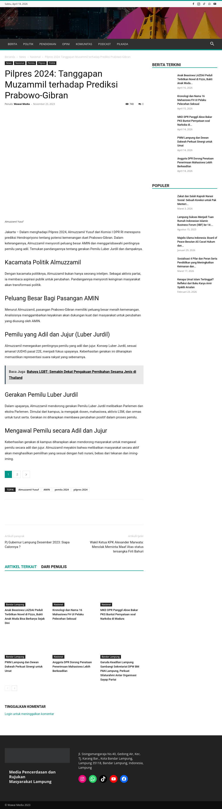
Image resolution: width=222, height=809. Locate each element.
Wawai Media (22, 104)
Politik (52, 63)
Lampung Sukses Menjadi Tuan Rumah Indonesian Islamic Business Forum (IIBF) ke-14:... (195, 221)
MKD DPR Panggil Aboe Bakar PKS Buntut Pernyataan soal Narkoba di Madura (119, 614)
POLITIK (28, 44)
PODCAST (104, 44)
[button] (212, 44)
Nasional (35, 57)
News (22, 57)
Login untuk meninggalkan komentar (29, 714)
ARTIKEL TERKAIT (21, 566)
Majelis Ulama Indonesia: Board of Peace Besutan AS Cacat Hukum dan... (197, 241)
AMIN (47, 489)
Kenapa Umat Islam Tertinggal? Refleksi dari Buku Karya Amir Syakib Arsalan (195, 283)
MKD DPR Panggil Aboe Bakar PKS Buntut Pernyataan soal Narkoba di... (194, 120)
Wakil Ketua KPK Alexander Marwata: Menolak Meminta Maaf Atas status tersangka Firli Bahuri (117, 546)
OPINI (66, 44)
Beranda (10, 57)
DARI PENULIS (54, 566)
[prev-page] (7, 688)
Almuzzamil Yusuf (28, 489)
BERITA (12, 44)
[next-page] (14, 688)
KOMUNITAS (84, 44)
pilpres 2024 (80, 489)
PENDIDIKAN (47, 44)
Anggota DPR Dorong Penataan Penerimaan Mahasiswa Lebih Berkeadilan (72, 667)
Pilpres (41, 63)
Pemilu (31, 63)
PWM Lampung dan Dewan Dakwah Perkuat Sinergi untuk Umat (23, 667)
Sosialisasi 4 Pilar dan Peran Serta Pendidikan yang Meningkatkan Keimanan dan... (197, 262)
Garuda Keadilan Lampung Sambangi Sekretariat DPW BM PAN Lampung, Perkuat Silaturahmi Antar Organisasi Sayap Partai (119, 671)
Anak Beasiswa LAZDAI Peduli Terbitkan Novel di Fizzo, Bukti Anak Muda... (194, 79)
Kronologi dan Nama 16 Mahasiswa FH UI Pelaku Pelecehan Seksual (68, 614)
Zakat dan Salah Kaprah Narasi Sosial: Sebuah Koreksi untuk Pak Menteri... (196, 200)
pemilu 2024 (62, 489)
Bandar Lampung (15, 604)
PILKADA (122, 44)
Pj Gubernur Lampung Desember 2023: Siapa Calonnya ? (37, 544)
